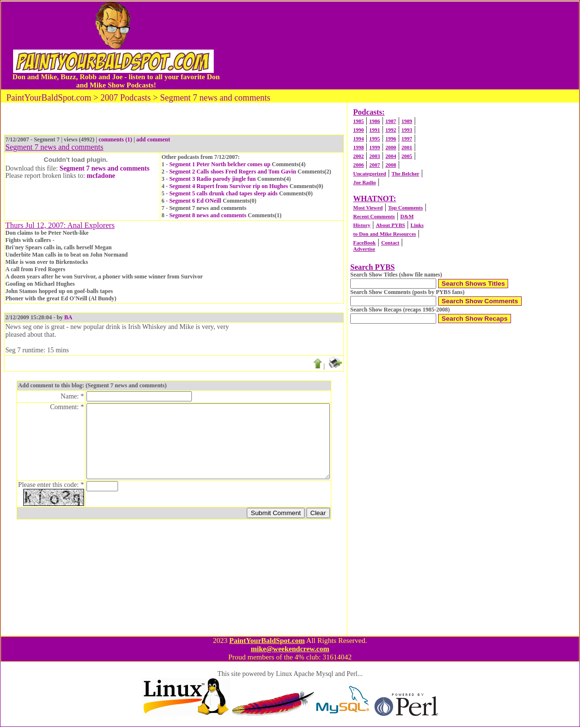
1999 (374, 147)
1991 (374, 130)
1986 (374, 121)
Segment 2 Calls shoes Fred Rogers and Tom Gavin (232, 171)
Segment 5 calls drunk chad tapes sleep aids (223, 193)
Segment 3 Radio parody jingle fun (212, 178)
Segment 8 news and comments (207, 215)
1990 (358, 130)
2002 (358, 156)
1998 (358, 147)
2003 (374, 156)
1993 (407, 130)
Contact (390, 242)
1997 (407, 138)
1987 (390, 121)
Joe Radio (364, 182)
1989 (407, 121)
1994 (358, 138)
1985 (358, 121)
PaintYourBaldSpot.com (267, 640)
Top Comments (405, 207)
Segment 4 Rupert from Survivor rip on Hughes (228, 186)
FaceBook (364, 242)
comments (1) (115, 139)
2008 (390, 165)
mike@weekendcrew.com (290, 649)
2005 (407, 156)
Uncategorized (369, 173)
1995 (374, 138)
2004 (390, 156)
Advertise (364, 249)
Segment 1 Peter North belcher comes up (219, 164)
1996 (390, 138)
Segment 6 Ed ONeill (195, 200)
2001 (407, 147)
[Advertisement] (402, 45)
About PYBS (390, 225)
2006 (358, 165)
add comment (153, 139)
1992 (390, 130)
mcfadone (101, 175)
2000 (390, 147)
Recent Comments (374, 216)
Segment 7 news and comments (105, 168)
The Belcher (405, 173)
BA (68, 317)
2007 (374, 165)
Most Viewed (368, 207)
